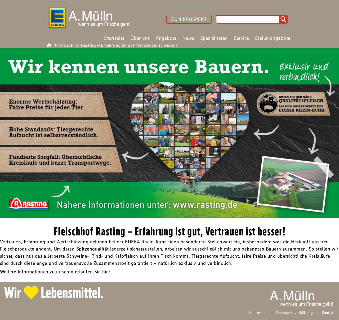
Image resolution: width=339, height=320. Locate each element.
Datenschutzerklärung (294, 312)
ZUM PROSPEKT (189, 19)
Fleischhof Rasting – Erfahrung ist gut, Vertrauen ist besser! (118, 45)
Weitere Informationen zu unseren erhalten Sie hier (55, 272)
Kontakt (328, 312)
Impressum (258, 312)
